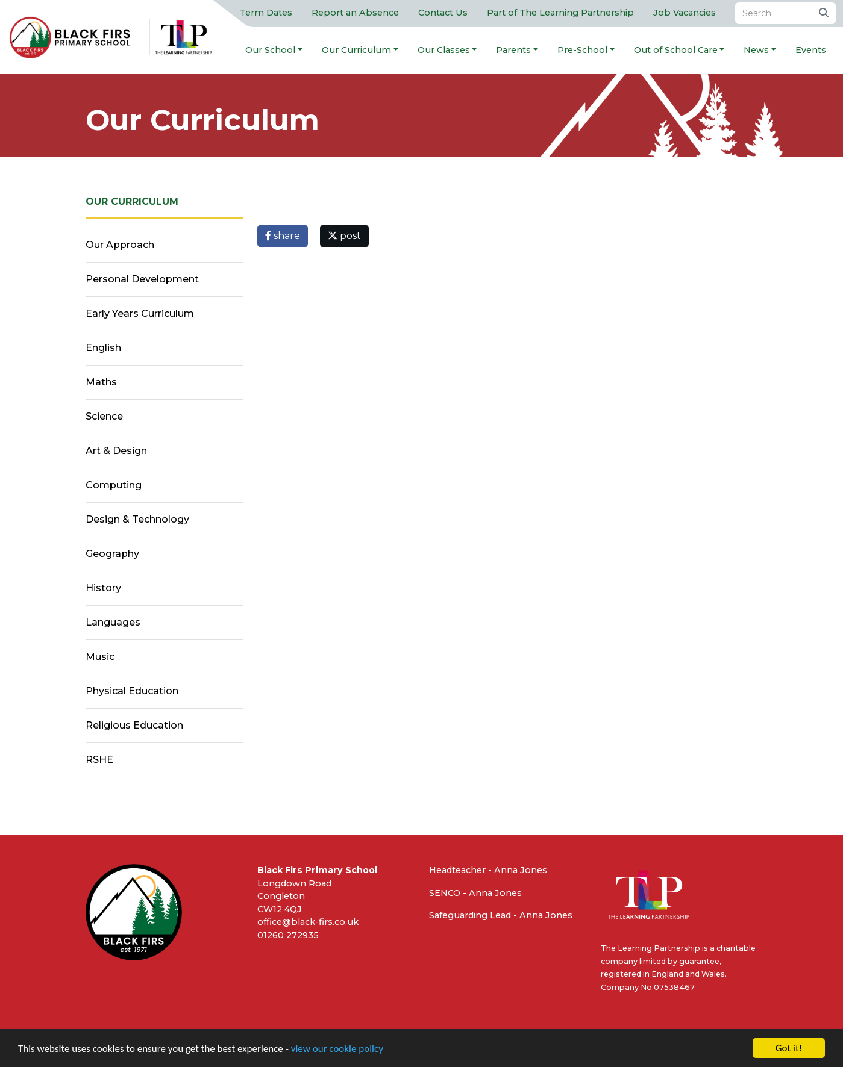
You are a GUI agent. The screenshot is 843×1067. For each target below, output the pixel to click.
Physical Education (132, 691)
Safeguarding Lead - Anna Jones (500, 915)
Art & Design (116, 450)
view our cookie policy (337, 1048)
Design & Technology (137, 519)
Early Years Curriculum (140, 313)
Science (104, 416)
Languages (113, 622)
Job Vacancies (684, 12)
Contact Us (443, 12)
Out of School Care (676, 50)
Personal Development (142, 279)
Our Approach (120, 244)
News (756, 50)
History (103, 588)
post (344, 235)
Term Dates (266, 12)
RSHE (99, 759)
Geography (112, 553)
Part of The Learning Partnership (560, 12)
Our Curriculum (356, 50)
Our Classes (444, 50)
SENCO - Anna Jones (475, 893)
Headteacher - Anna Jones (488, 870)
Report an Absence (355, 12)
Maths (101, 382)
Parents (513, 50)
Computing (114, 485)
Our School (270, 50)
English (103, 347)
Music (100, 656)
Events (810, 50)
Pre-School (582, 50)
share (282, 235)
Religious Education (134, 725)
